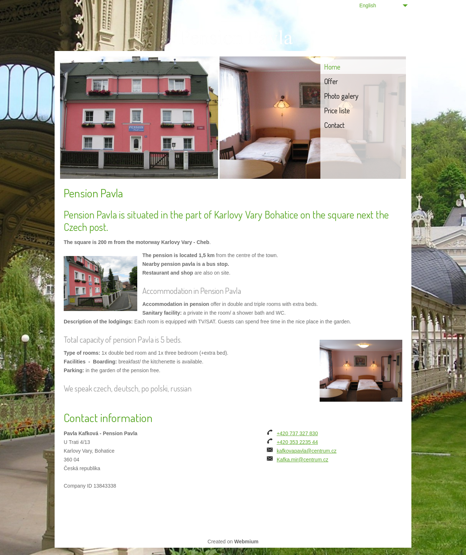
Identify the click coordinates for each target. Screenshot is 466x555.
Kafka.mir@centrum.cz (302, 459)
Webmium (246, 541)
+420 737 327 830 (297, 433)
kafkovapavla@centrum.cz (306, 451)
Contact (334, 125)
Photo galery (341, 96)
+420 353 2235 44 (297, 442)
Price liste (337, 110)
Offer (331, 81)
